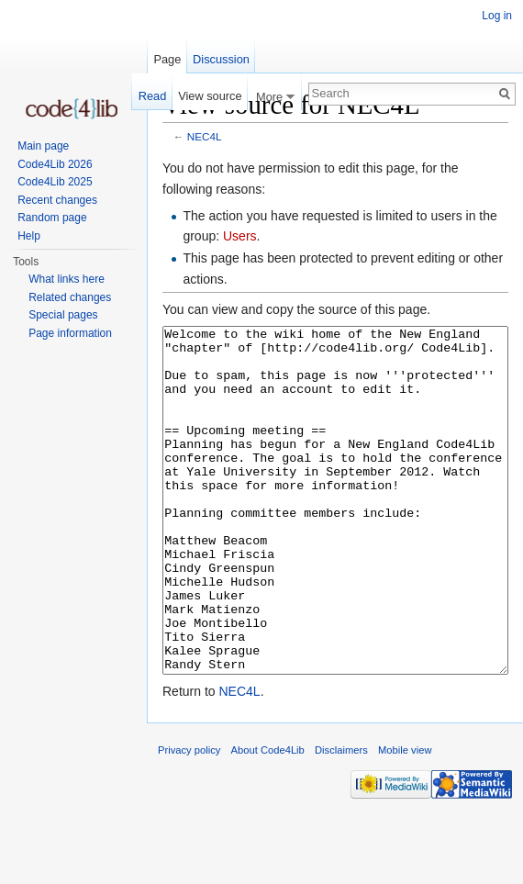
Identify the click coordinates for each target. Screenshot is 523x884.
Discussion (221, 59)
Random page (51, 217)
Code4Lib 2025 (54, 181)
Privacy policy (189, 818)
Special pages (62, 314)
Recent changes (57, 200)
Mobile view (404, 818)
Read (153, 96)
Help (28, 235)
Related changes (69, 297)
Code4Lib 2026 (54, 164)
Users (240, 236)
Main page (43, 146)
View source (209, 96)
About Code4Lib (268, 818)
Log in (497, 15)
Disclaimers (341, 818)
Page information (70, 333)
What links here (66, 279)
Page (167, 59)
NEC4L (204, 136)
